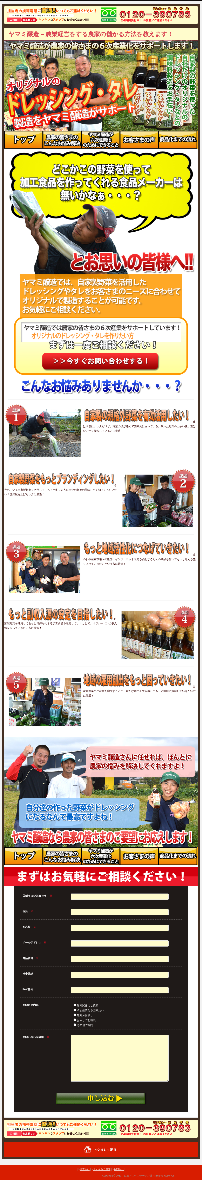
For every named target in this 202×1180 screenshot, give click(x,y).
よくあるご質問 (101, 1169)
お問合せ (119, 1169)
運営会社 (85, 1169)
